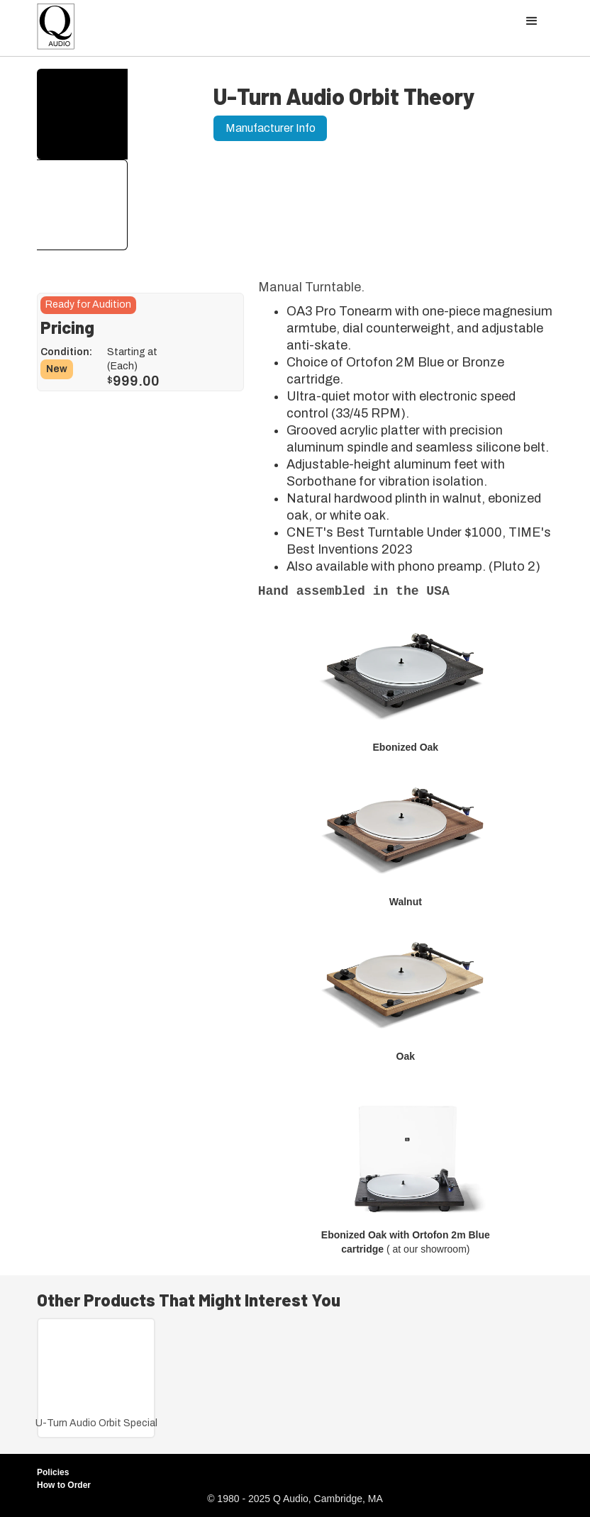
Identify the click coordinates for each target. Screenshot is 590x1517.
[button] (532, 21)
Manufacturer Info (271, 128)
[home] (56, 30)
